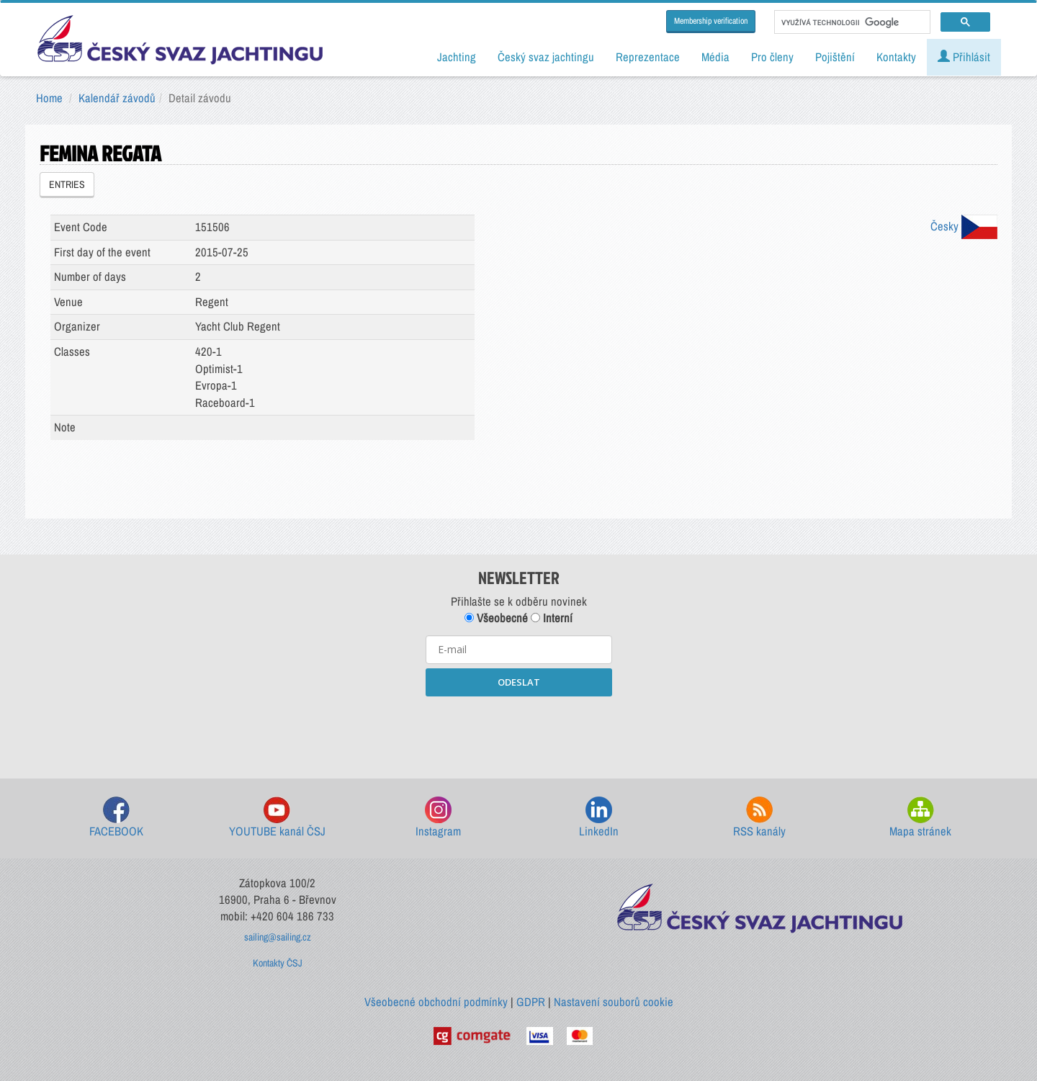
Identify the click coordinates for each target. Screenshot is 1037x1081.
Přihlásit (964, 57)
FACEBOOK (116, 818)
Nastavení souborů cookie (613, 1002)
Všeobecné (496, 618)
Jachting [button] (456, 57)
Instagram (438, 818)
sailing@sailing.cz (277, 936)
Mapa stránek (920, 818)
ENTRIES (67, 184)
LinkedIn (599, 818)
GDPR (530, 1002)
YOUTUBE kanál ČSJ (277, 818)
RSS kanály (759, 818)
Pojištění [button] (835, 57)
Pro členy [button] (772, 57)
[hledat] (850, 22)
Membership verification (711, 21)
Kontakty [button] (896, 57)
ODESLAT (519, 682)
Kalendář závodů (117, 98)
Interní (552, 618)
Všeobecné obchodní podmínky (436, 1002)
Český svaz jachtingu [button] (546, 57)
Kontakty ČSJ (277, 962)
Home (49, 98)
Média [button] (715, 57)
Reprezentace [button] (648, 57)
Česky (963, 226)
